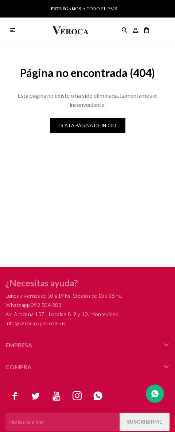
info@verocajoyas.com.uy (35, 323)
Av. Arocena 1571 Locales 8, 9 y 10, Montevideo (61, 314)
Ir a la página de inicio (87, 125)
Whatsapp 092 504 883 (33, 305)
